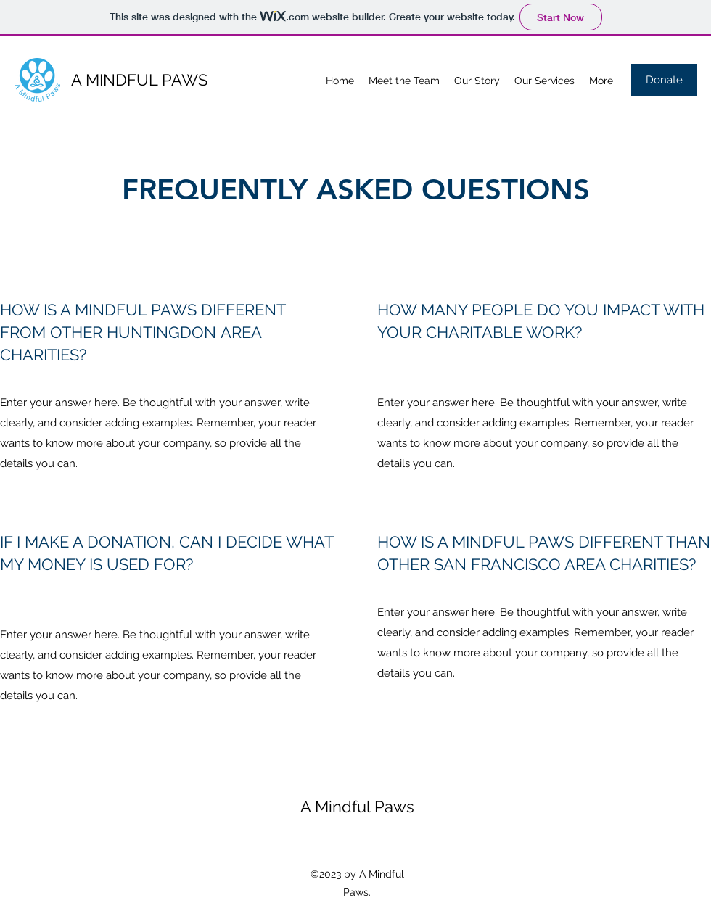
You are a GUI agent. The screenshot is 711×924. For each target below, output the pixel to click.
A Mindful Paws (357, 806)
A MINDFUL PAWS (139, 79)
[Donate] (664, 80)
